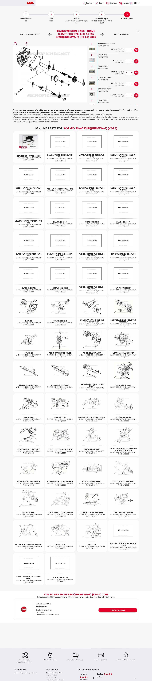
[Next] (102, 34)
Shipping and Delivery (54, 680)
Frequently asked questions (25, 673)
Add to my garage (118, 610)
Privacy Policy (51, 675)
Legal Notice (51, 677)
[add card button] (136, 50)
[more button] (131, 50)
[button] (138, 31)
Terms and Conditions (54, 673)
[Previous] (50, 34)
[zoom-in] (26, 43)
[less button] (126, 50)
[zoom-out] (15, 43)
